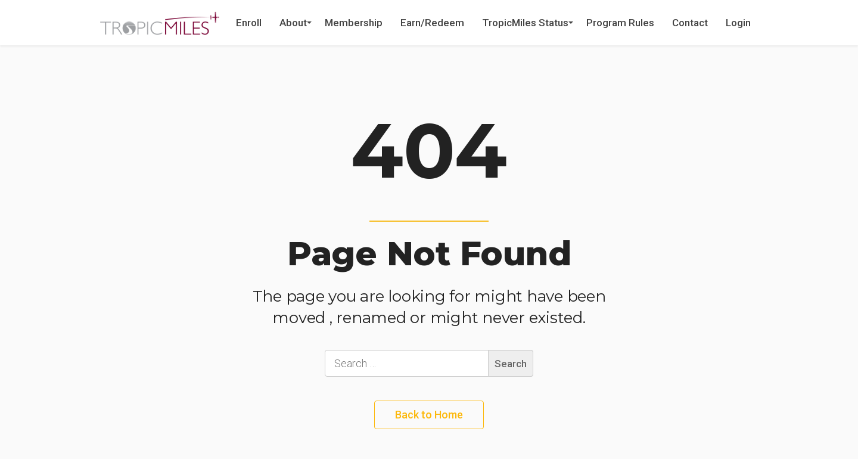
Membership (354, 23)
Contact (690, 23)
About (293, 23)
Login (738, 23)
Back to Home (429, 414)
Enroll (249, 23)
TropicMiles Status (525, 23)
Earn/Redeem (432, 23)
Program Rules (620, 23)
